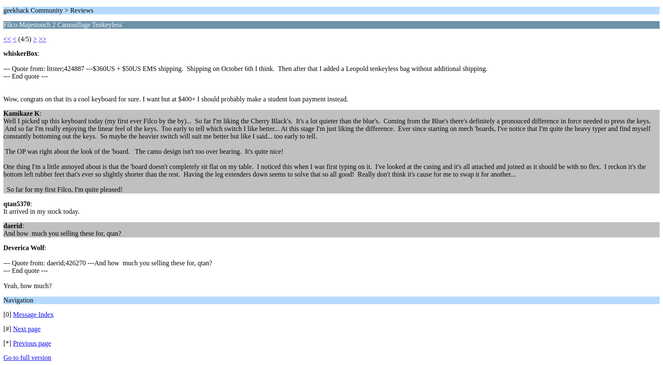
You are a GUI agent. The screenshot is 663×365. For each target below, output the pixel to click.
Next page (27, 328)
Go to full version (27, 357)
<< (7, 39)
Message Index (33, 314)
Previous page (32, 343)
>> (42, 39)
